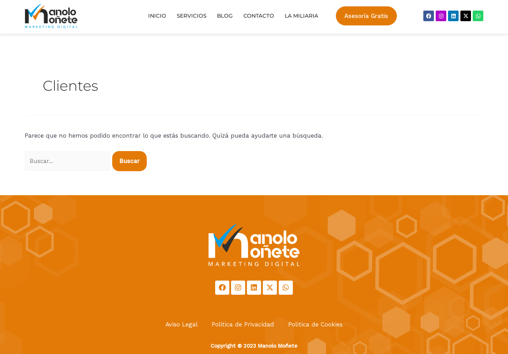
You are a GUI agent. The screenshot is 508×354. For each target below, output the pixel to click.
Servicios (191, 15)
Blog (225, 15)
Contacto (258, 15)
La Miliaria (301, 15)
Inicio (157, 15)
